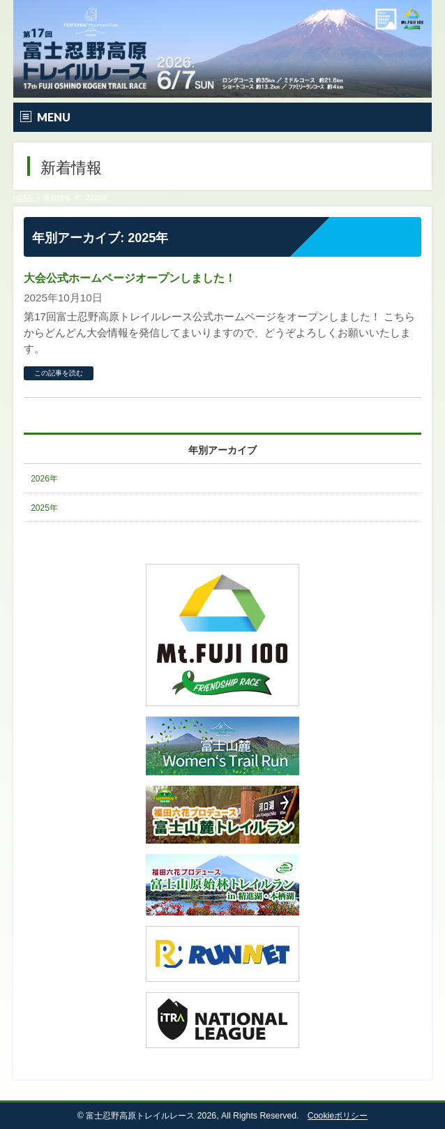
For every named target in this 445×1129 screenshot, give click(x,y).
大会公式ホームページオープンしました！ (130, 278)
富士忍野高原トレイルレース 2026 (151, 1116)
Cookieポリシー (338, 1116)
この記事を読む (58, 373)
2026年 (44, 479)
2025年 (44, 508)
